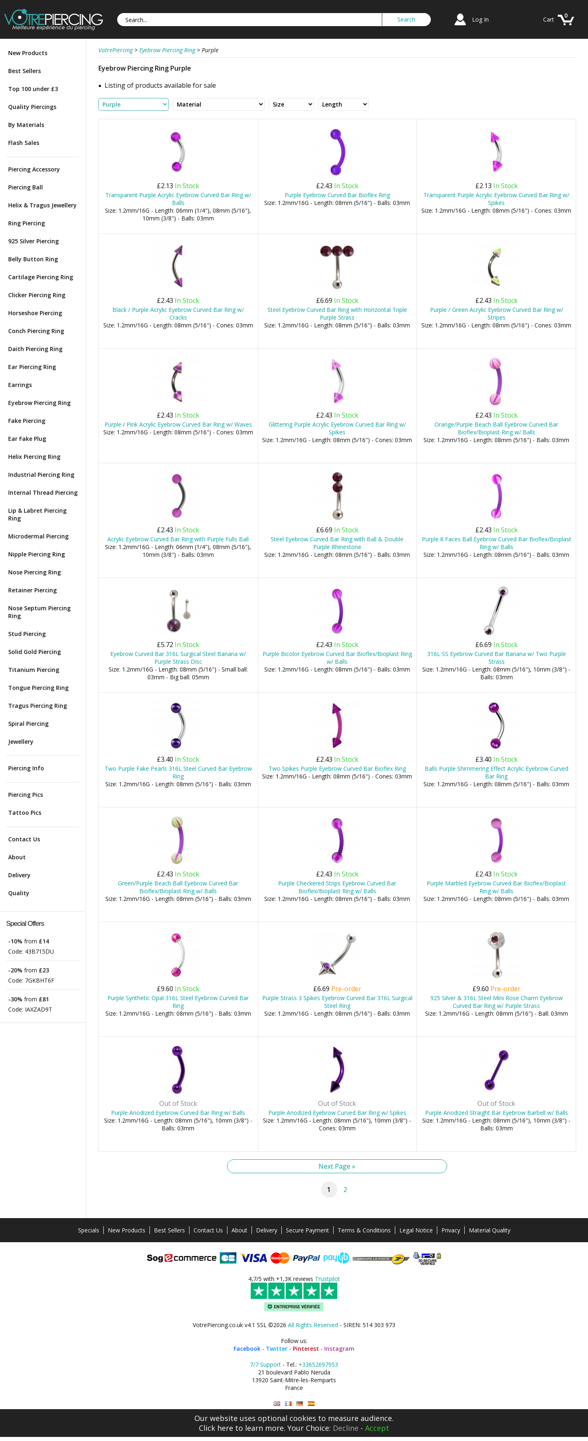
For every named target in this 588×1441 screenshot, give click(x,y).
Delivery (19, 875)
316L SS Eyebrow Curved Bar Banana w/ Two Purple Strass (496, 657)
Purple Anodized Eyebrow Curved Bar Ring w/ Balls (178, 1112)
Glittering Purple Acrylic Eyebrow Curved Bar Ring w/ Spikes (337, 428)
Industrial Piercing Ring (41, 474)
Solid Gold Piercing (34, 652)
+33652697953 (318, 1364)
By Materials (26, 125)
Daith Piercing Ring (35, 349)
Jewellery (20, 741)
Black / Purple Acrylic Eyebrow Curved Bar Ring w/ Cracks (178, 313)
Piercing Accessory (34, 169)
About (17, 857)
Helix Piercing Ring (34, 456)
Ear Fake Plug (27, 439)
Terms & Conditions (364, 1230)
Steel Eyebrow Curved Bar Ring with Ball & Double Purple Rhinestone (337, 543)
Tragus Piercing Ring (37, 705)
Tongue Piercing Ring (38, 688)
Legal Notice (416, 1230)
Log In (480, 19)
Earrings (20, 385)
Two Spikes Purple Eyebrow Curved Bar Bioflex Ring (337, 768)
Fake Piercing (26, 421)
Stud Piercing (27, 634)
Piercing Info (26, 768)
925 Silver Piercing (33, 241)
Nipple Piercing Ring (36, 554)
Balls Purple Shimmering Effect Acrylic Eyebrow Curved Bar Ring (496, 772)
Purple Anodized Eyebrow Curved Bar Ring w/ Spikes (337, 1112)
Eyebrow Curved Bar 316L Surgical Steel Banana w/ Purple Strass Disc (178, 657)
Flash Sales (23, 143)
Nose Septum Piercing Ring (39, 612)
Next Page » (336, 1166)
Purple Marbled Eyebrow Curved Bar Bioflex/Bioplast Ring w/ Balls (496, 887)
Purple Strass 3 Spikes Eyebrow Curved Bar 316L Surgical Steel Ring (337, 1002)
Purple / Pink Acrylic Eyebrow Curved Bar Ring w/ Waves (178, 424)
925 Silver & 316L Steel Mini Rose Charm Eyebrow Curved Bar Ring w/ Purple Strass (496, 1002)
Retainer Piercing (32, 590)
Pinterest (306, 1348)
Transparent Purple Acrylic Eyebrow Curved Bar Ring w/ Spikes (496, 199)
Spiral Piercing (28, 723)
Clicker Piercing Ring (36, 295)
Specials (88, 1230)
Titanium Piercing (33, 670)
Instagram (339, 1348)
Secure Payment (307, 1230)
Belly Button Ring (33, 259)
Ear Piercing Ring (32, 367)
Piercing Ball (25, 187)
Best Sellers (24, 71)
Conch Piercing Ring (36, 331)
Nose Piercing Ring (34, 572)
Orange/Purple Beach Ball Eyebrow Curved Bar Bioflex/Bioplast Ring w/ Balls (496, 428)
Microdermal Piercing (38, 536)
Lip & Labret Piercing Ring (37, 514)
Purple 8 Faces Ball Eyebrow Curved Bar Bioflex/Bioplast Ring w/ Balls (496, 543)
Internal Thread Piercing (43, 492)
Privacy (450, 1230)
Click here (216, 1428)
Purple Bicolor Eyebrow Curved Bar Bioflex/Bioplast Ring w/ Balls (337, 657)
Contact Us (24, 839)
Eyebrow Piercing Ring (39, 403)
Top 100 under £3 (33, 89)
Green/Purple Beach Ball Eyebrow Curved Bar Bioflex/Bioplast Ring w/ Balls (178, 887)
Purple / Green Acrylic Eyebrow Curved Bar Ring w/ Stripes (496, 313)
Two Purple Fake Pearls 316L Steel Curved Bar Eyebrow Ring (178, 772)
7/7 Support (265, 1364)
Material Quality (489, 1230)
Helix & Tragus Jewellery (42, 205)
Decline (346, 1428)
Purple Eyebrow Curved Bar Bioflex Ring (337, 195)
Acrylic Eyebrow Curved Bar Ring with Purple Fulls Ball (178, 539)
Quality (18, 893)
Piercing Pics (25, 794)
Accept (377, 1428)
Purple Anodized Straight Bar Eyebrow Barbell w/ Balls (496, 1112)
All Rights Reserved (313, 1325)
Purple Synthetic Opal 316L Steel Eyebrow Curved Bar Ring (178, 1002)
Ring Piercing (26, 223)
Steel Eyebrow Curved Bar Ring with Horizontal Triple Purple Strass (337, 313)
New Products (27, 53)
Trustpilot (327, 1279)
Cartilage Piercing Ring (40, 277)
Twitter (276, 1348)
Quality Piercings (32, 107)
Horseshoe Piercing (35, 313)
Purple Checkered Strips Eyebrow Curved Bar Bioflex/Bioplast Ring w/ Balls (337, 887)
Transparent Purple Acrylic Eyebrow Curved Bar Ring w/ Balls (178, 199)
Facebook (247, 1348)
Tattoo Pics (24, 812)
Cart (548, 19)
